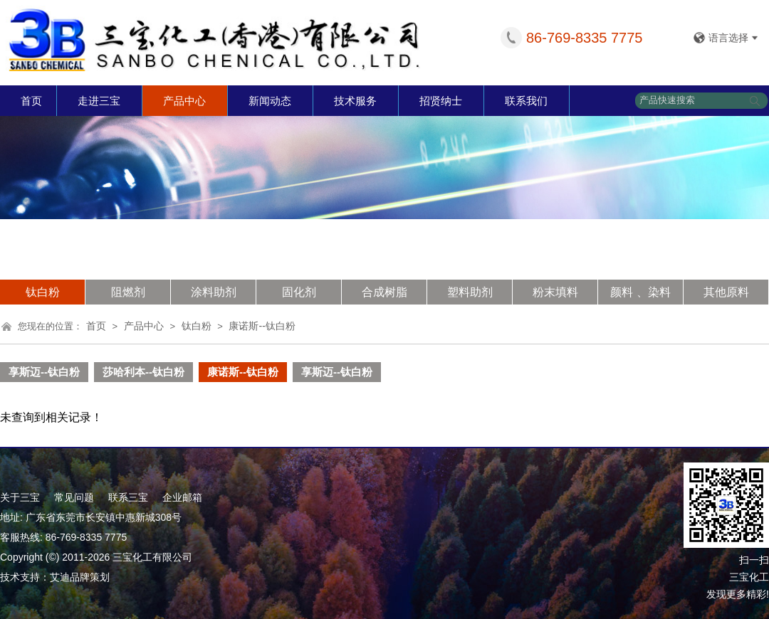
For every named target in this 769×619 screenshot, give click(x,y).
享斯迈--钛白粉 (44, 372)
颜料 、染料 (640, 292)
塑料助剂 (470, 292)
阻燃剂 (128, 292)
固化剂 (299, 292)
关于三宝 (20, 497)
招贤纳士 (440, 101)
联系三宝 (128, 497)
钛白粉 (43, 292)
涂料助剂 (213, 292)
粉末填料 (555, 292)
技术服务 (355, 101)
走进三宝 (99, 101)
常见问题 (74, 497)
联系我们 (526, 101)
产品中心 (184, 101)
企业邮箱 (182, 497)
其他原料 (726, 292)
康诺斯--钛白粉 (262, 326)
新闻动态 (270, 101)
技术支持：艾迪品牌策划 (55, 577)
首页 (31, 101)
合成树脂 (384, 292)
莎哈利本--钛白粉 (143, 372)
